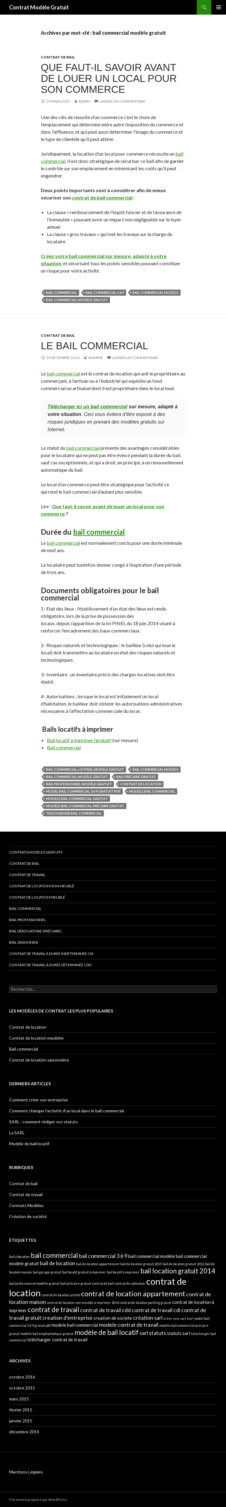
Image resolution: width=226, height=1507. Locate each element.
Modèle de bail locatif (29, 1143)
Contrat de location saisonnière (39, 1059)
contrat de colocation (130, 1283)
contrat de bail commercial (102, 197)
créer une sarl (175, 1318)
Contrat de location (27, 1027)
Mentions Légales (26, 1471)
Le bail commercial (94, 345)
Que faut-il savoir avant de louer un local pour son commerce (109, 78)
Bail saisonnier (23, 942)
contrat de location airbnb (61, 1295)
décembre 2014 (24, 1431)
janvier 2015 (20, 1420)
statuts (157, 1332)
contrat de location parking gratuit (145, 1303)
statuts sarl (178, 1333)
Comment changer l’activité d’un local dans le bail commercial (66, 1110)
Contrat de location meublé (37, 897)
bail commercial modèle (155, 292)
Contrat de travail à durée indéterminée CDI (51, 953)
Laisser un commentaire (122, 101)
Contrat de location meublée (36, 1037)
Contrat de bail (58, 57)
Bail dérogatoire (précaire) (35, 931)
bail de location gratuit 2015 (141, 1264)
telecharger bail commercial (74, 813)
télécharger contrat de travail (57, 1339)
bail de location (57, 1263)
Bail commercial (64, 747)
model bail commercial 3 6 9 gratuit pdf (83, 791)
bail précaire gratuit (136, 777)
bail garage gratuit (47, 1272)
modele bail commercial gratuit (77, 799)
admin (84, 101)
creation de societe (113, 1318)
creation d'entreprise (67, 1317)
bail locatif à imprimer (123, 1272)
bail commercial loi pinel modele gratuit (85, 769)
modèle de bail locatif (106, 1332)
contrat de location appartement (133, 1293)
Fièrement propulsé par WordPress (38, 1499)
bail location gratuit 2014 (177, 1271)
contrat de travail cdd (105, 1310)
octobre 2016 (22, 1376)
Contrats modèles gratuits (35, 852)
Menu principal (218, 7)
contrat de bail (103, 1283)
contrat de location (140, 784)
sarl (143, 1332)
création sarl (148, 1317)
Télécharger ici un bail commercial (87, 406)
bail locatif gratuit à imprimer (84, 1272)
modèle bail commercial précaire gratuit (85, 806)
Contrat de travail (27, 874)
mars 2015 (19, 1398)
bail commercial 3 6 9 (105, 292)
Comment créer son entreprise (38, 1099)
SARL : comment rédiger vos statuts (43, 1121)
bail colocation (19, 1257)
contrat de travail (53, 1309)
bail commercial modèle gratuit (77, 300)
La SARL (17, 1132)
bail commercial (61, 292)
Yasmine (95, 357)
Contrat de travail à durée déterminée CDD (50, 965)
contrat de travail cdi (156, 1310)
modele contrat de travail (128, 1324)
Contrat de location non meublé (41, 886)
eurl (190, 1318)
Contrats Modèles (26, 1205)
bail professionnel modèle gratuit (79, 784)
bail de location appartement (97, 1264)
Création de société (28, 1216)
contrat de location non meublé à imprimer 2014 (83, 1303)
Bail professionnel (27, 919)
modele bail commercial (152, 791)
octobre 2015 (22, 1387)
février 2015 (20, 1409)
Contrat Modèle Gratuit (39, 7)
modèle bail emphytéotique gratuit (47, 1334)
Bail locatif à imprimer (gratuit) (79, 740)
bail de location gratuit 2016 (183, 1264)
